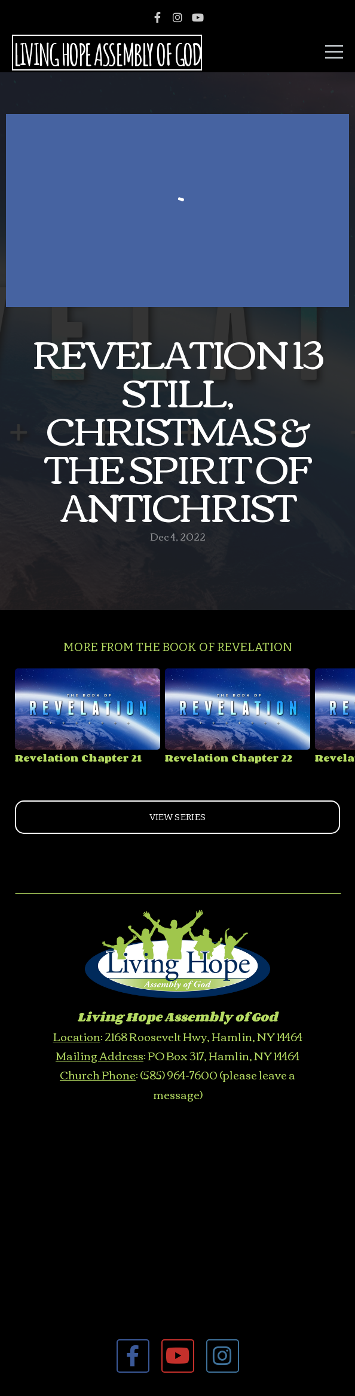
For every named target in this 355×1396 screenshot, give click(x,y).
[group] (87, 720)
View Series (177, 817)
